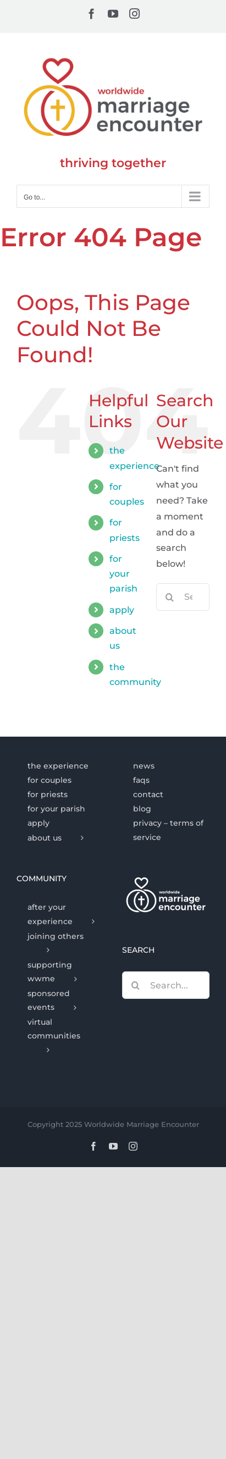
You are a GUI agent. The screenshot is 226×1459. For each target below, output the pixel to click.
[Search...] (166, 985)
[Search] (170, 597)
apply (121, 610)
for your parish (123, 574)
